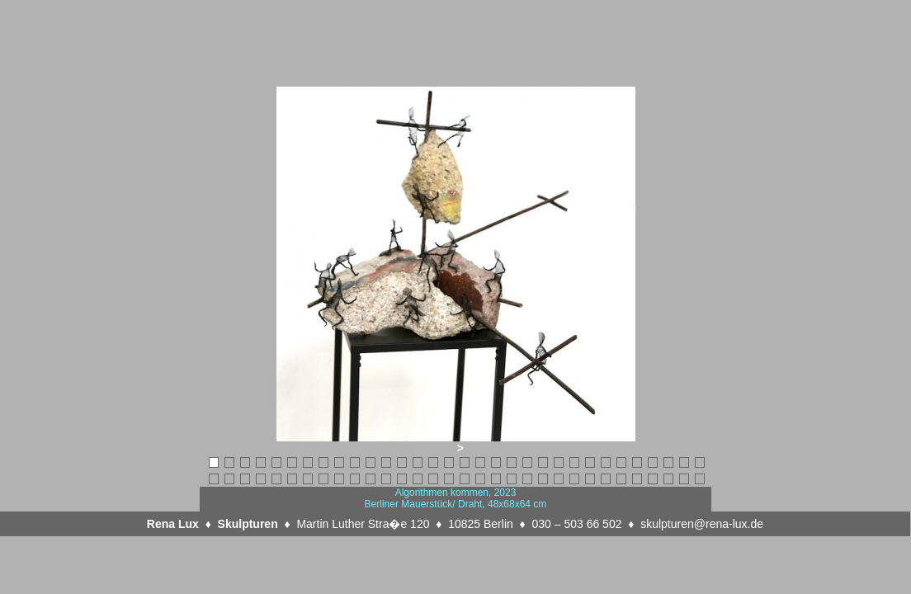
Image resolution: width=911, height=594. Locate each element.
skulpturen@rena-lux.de (701, 523)
